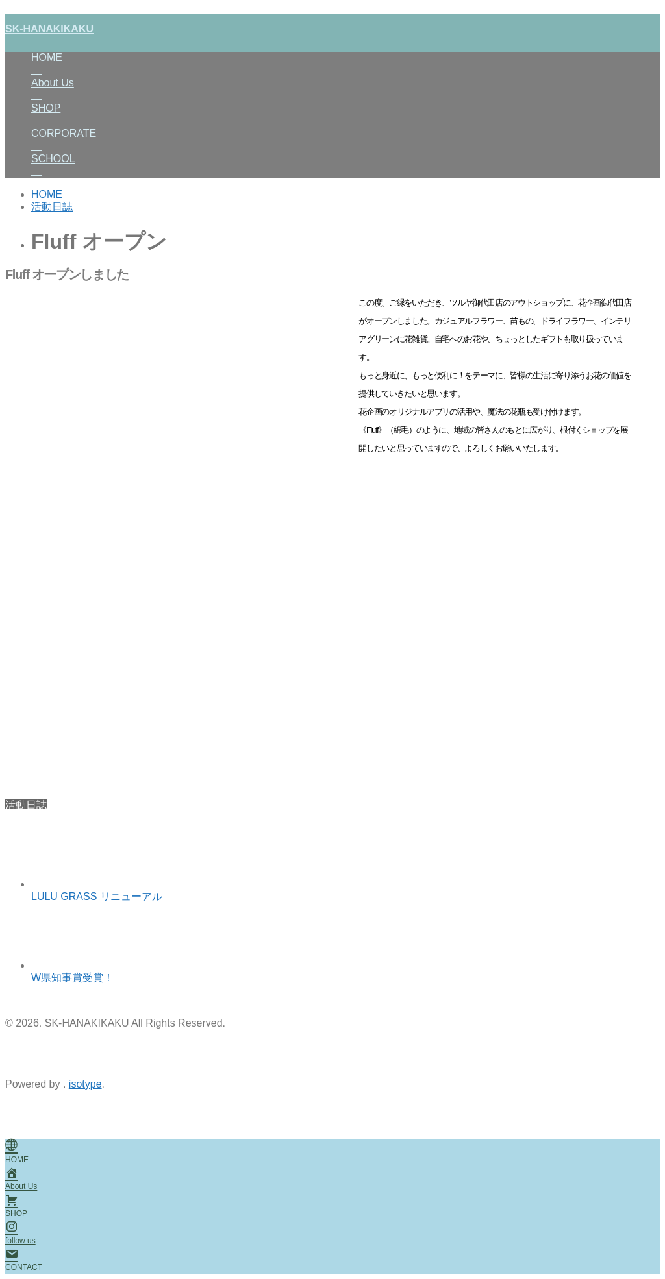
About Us (345, 90)
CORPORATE (345, 140)
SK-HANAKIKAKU (49, 28)
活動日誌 (26, 804)
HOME (345, 64)
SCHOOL (345, 165)
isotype (85, 1084)
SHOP (345, 115)
